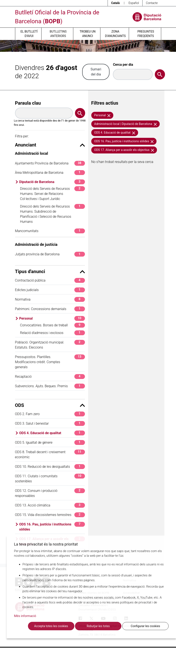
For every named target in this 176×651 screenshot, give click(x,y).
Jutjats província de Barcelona (50, 254)
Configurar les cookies (145, 626)
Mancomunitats (50, 230)
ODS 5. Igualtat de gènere (50, 442)
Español (134, 3)
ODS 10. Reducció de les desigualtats (50, 466)
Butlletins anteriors (58, 34)
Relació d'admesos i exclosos (52, 332)
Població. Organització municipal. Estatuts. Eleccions (50, 344)
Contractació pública (50, 280)
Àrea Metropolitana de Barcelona (50, 172)
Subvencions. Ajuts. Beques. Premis (50, 386)
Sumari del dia (95, 71)
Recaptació (50, 376)
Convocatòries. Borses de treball (52, 325)
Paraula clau (28, 103)
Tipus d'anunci (50, 271)
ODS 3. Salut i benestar (50, 423)
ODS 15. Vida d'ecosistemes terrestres (50, 514)
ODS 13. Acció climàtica (50, 505)
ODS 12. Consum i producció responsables (50, 493)
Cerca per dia (123, 65)
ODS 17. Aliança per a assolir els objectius (124, 150)
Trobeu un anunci (88, 34)
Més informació (25, 616)
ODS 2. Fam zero (50, 414)
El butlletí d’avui (29, 34)
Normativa (50, 299)
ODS (50, 405)
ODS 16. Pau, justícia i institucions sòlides (52, 526)
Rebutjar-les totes (98, 626)
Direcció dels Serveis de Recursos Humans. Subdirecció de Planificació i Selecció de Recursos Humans (52, 214)
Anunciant (50, 145)
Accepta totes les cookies (51, 626)
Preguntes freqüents (145, 34)
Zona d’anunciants (115, 34)
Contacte (152, 3)
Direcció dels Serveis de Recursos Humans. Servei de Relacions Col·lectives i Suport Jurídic (52, 193)
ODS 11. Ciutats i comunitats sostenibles (50, 478)
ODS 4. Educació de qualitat (52, 433)
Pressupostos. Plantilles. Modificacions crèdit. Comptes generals (50, 361)
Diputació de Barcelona (52, 181)
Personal (52, 318)
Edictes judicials (50, 289)
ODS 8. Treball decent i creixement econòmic (50, 454)
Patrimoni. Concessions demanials (50, 308)
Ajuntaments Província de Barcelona (50, 163)
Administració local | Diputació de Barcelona (125, 124)
